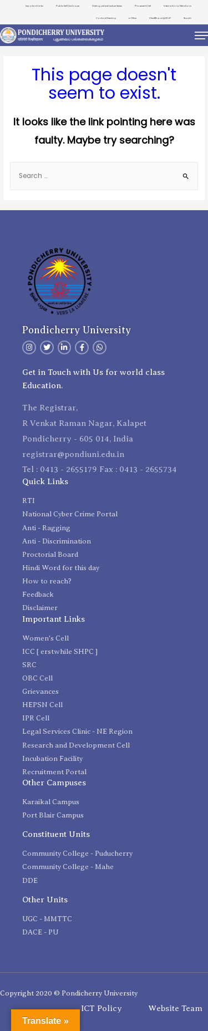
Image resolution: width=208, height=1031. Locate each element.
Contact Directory (106, 18)
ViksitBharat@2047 (160, 18)
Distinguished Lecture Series (107, 5)
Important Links (34, 5)
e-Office (132, 18)
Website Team (175, 1008)
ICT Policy (101, 1008)
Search (187, 18)
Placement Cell (143, 5)
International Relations (177, 5)
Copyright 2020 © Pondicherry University (69, 993)
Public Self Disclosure (67, 5)
